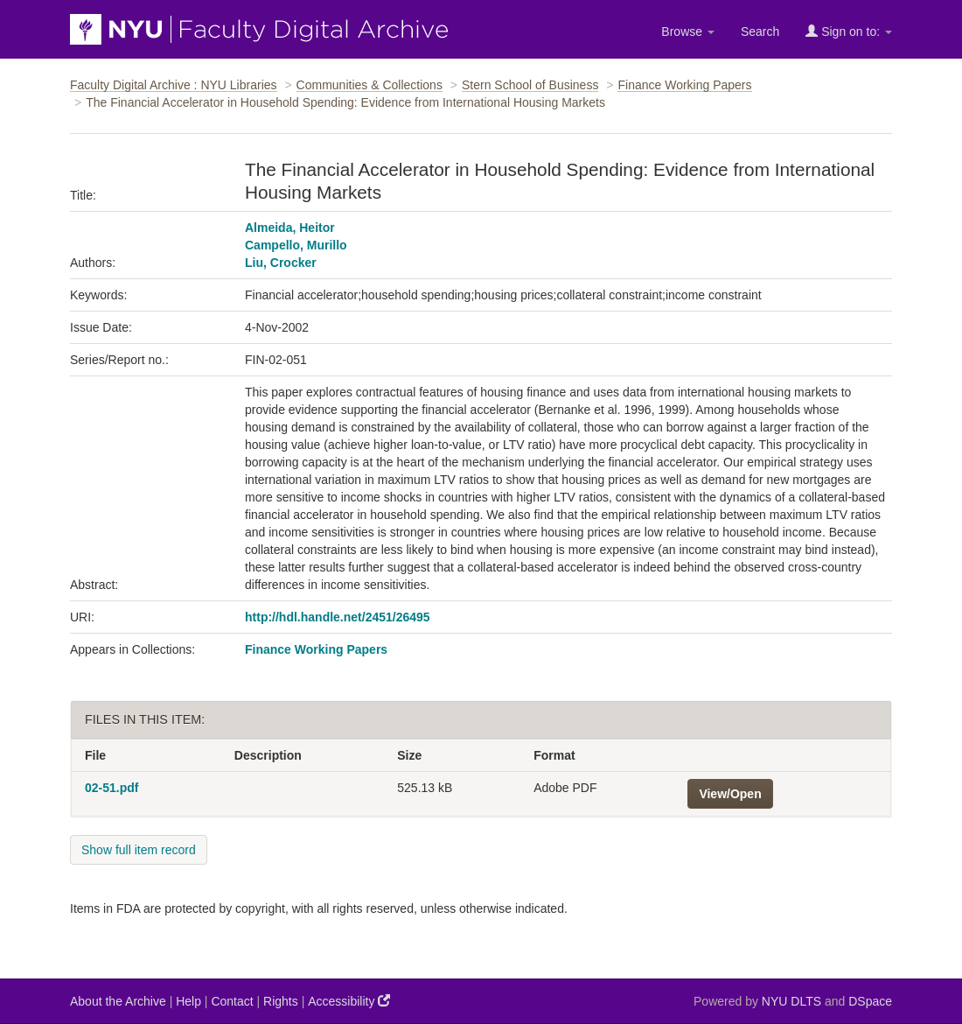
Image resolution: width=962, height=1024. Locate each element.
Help (188, 1001)
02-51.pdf (111, 788)
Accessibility (349, 1000)
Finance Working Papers (684, 85)
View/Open (730, 794)
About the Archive (118, 1001)
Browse (688, 32)
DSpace (870, 1001)
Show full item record (138, 850)
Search (760, 32)
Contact (232, 1001)
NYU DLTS (791, 1001)
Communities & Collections (369, 85)
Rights (280, 1001)
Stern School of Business (530, 85)
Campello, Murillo (296, 245)
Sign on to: (848, 31)
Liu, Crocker (281, 263)
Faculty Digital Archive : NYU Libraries (173, 85)
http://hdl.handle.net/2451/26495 (337, 617)
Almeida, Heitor (290, 228)
